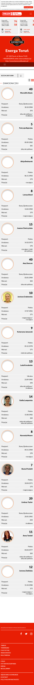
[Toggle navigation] (30, 14)
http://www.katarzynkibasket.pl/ (17, 61)
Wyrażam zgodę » (28, 7)
